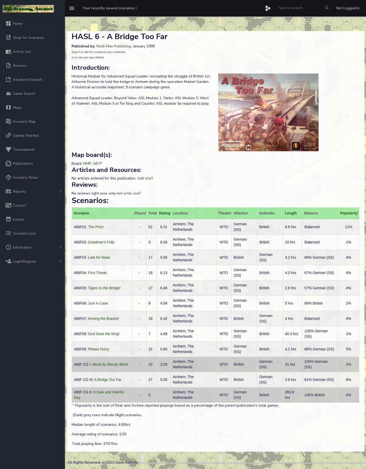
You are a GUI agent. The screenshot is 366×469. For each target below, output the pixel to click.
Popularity (349, 213)
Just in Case (98, 303)
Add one (144, 178)
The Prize (95, 227)
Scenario (81, 213)
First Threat (97, 273)
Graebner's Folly (101, 242)
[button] (110, 8)
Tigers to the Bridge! (104, 288)
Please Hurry (98, 349)
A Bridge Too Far (107, 380)
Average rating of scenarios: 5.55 (99, 434)
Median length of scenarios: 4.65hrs (101, 424)
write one (131, 193)
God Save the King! (103, 334)
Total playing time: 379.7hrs (95, 443)
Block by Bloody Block (110, 364)
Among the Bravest (103, 318)
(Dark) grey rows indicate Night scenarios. (107, 415)
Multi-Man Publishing (113, 46)
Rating (164, 213)
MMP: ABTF (92, 163)
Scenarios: (90, 200)
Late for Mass (99, 257)
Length (291, 213)
